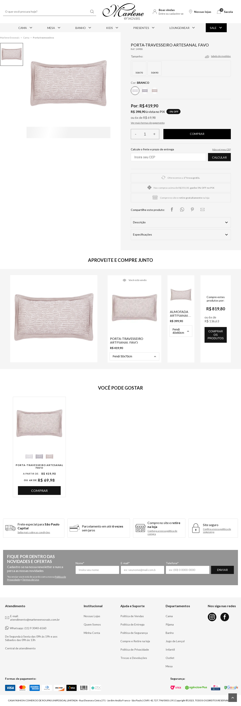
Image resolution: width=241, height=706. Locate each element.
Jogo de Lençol (175, 641)
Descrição (139, 222)
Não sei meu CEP (221, 149)
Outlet (170, 658)
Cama (25, 28)
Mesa (54, 28)
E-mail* (125, 563)
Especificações (142, 234)
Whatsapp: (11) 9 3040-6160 (25, 628)
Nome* (80, 563)
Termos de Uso (30, 579)
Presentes (144, 28)
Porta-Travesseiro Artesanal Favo (39, 466)
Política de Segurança (134, 632)
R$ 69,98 (149, 117)
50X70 (139, 72)
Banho (83, 28)
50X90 (154, 72)
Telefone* (172, 563)
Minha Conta (92, 632)
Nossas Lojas (92, 616)
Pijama (170, 624)
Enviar (222, 570)
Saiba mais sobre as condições (34, 532)
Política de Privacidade (134, 649)
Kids (112, 28)
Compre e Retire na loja (135, 641)
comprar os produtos (216, 335)
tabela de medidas (221, 56)
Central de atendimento (20, 648)
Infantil (170, 649)
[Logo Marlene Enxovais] (123, 11)
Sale (216, 28)
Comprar (39, 490)
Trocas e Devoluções (133, 658)
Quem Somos (92, 624)
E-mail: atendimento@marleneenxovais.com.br (32, 617)
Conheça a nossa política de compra (162, 532)
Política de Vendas (132, 616)
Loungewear (182, 28)
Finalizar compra (197, 134)
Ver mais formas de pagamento (148, 122)
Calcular (219, 157)
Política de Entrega (132, 624)
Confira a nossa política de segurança (217, 530)
